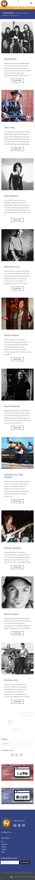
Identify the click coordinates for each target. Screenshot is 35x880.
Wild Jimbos (10, 59)
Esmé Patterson (12, 406)
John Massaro (11, 196)
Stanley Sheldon (12, 548)
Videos (3, 847)
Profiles (4, 849)
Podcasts (4, 844)
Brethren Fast (11, 680)
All (2, 841)
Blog (2, 852)
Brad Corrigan (11, 614)
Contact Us (6, 832)
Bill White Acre (12, 267)
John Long (9, 127)
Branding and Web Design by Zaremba (24, 877)
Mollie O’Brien (11, 335)
